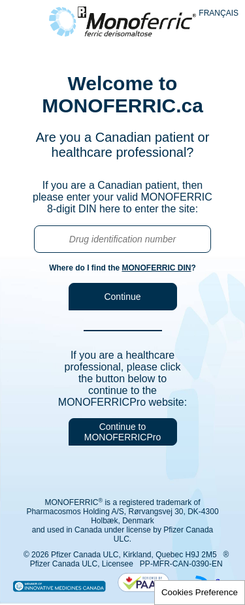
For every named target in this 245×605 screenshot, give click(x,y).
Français (218, 13)
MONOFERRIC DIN (156, 267)
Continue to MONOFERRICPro (122, 431)
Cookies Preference (199, 592)
